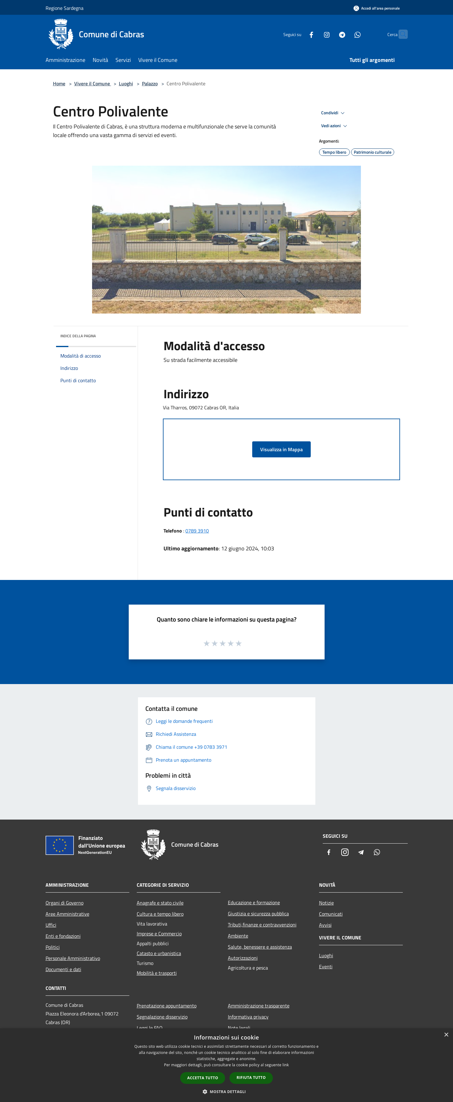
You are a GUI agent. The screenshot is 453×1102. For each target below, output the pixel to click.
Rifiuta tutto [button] (251, 1077)
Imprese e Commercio (159, 933)
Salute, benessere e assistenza (260, 946)
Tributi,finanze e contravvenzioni (262, 924)
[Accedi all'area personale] (377, 8)
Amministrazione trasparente (258, 1005)
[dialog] (226, 1065)
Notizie (326, 902)
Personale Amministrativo (73, 958)
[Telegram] (330, 34)
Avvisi (325, 925)
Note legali (239, 1027)
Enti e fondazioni (63, 936)
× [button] (446, 1035)
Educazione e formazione (254, 902)
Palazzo (150, 83)
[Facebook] (299, 34)
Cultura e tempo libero (160, 914)
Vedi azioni (335, 126)
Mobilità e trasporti (157, 973)
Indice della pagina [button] (78, 336)
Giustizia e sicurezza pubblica (258, 913)
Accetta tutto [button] (202, 1077)
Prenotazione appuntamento (166, 1005)
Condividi (333, 113)
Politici (53, 947)
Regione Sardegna (64, 8)
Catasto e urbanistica (159, 953)
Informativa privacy (248, 1016)
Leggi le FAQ (150, 1027)
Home (59, 83)
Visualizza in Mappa (281, 449)
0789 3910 (197, 530)
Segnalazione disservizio (162, 1016)
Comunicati (331, 914)
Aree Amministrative (67, 914)
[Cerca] (400, 34)
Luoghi (126, 83)
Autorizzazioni (243, 958)
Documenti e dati (63, 969)
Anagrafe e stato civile (160, 902)
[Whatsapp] (345, 34)
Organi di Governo (64, 902)
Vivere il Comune (92, 83)
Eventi (326, 966)
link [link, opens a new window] (285, 1065)
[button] (226, 1091)
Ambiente (238, 935)
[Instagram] (315, 34)
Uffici (51, 925)
